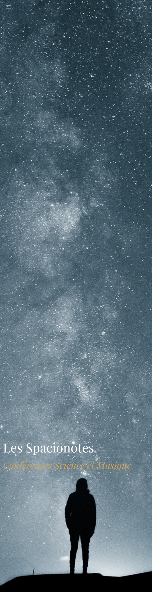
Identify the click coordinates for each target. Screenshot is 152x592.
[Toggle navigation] (8, 7)
